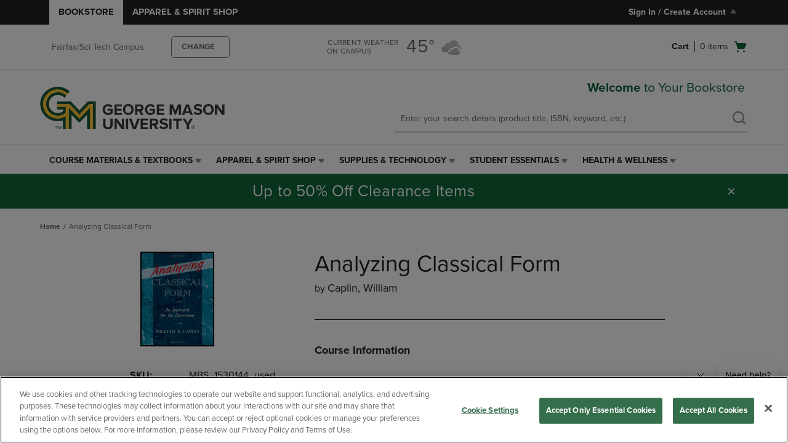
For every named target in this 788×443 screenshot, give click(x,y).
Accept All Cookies (713, 410)
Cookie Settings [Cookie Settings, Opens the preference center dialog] (490, 410)
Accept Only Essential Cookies (601, 410)
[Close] (768, 407)
